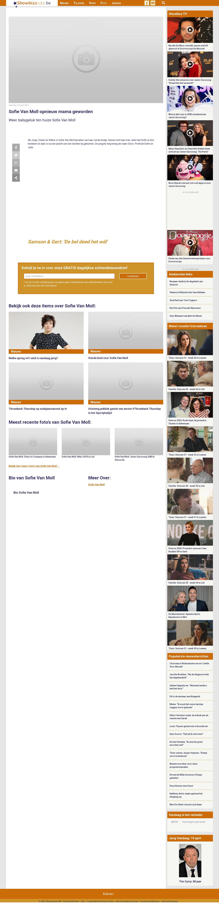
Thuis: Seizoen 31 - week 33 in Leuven (187, 358)
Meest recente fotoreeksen (188, 326)
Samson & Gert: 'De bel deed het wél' (67, 242)
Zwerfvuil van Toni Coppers (183, 300)
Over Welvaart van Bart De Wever (186, 316)
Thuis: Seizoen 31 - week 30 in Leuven (187, 648)
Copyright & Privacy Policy (100, 901)
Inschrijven (133, 276)
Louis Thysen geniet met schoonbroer (189, 726)
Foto (104, 3)
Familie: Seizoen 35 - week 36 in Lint (187, 389)
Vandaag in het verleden (185, 815)
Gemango (173, 901)
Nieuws (64, 3)
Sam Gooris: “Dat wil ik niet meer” (186, 734)
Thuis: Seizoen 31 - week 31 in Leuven (187, 517)
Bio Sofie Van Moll (26, 492)
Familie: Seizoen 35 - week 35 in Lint (187, 486)
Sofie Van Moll (96, 484)
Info (83, 901)
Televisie (78, 3)
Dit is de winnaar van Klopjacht (185, 696)
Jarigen (116, 3)
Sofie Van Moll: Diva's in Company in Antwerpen (32, 456)
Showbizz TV (178, 14)
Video (92, 3)
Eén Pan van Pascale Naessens (185, 308)
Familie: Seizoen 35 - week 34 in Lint (187, 583)
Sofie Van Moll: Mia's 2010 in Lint (78, 456)
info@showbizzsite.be (127, 901)
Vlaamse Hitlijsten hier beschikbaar (187, 292)
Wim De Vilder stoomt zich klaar (186, 804)
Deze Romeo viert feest (181, 786)
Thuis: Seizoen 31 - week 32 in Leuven (187, 455)
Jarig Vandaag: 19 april (185, 838)
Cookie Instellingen (149, 901)
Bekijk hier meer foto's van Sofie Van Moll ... (34, 466)
